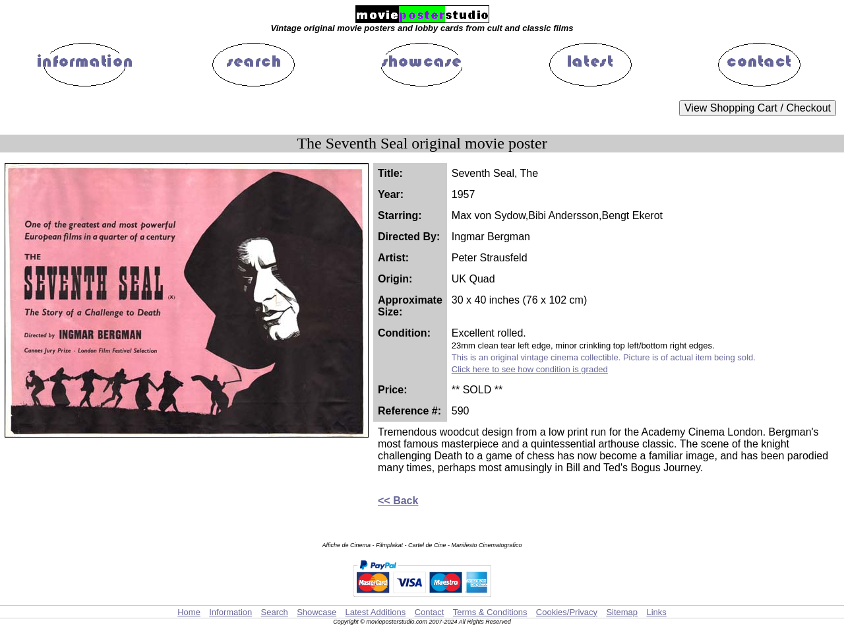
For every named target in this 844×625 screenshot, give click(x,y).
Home (188, 612)
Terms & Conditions (490, 612)
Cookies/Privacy (566, 612)
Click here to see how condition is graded (530, 369)
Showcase (316, 612)
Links (656, 612)
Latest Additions (375, 612)
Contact (429, 612)
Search (274, 612)
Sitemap (622, 612)
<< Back (398, 500)
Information (230, 612)
